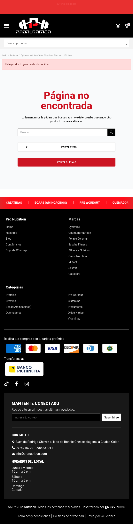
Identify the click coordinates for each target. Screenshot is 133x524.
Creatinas (19, 202)
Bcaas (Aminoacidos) (55, 202)
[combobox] (60, 43)
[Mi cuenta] (118, 25)
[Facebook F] (16, 384)
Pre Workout (94, 202)
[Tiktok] (6, 384)
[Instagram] (26, 384)
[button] (6, 25)
